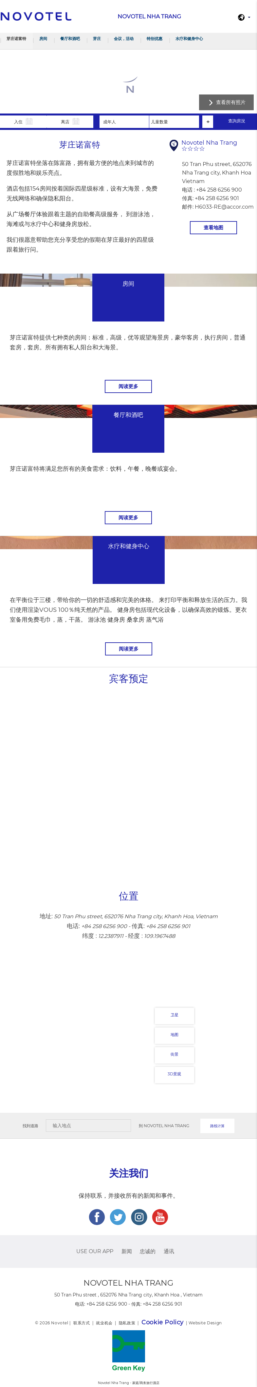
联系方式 (81, 1322)
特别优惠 (154, 38)
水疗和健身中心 (189, 38)
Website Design (205, 1322)
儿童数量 (159, 121)
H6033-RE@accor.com (224, 207)
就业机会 (104, 1322)
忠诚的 (148, 1251)
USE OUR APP (94, 1251)
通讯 (169, 1251)
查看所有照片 (231, 102)
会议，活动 (124, 38)
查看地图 (213, 227)
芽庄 (97, 38)
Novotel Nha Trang (166, 1125)
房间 (43, 38)
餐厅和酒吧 (70, 38)
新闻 (126, 1251)
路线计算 (217, 1126)
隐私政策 (127, 1322)
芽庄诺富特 (16, 38)
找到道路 (30, 1125)
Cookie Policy (162, 1322)
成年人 (109, 121)
